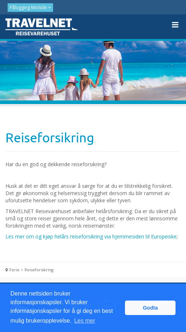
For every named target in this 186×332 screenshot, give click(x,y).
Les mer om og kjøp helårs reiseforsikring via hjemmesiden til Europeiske (91, 236)
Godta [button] (150, 308)
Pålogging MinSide (29, 7)
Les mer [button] (84, 321)
